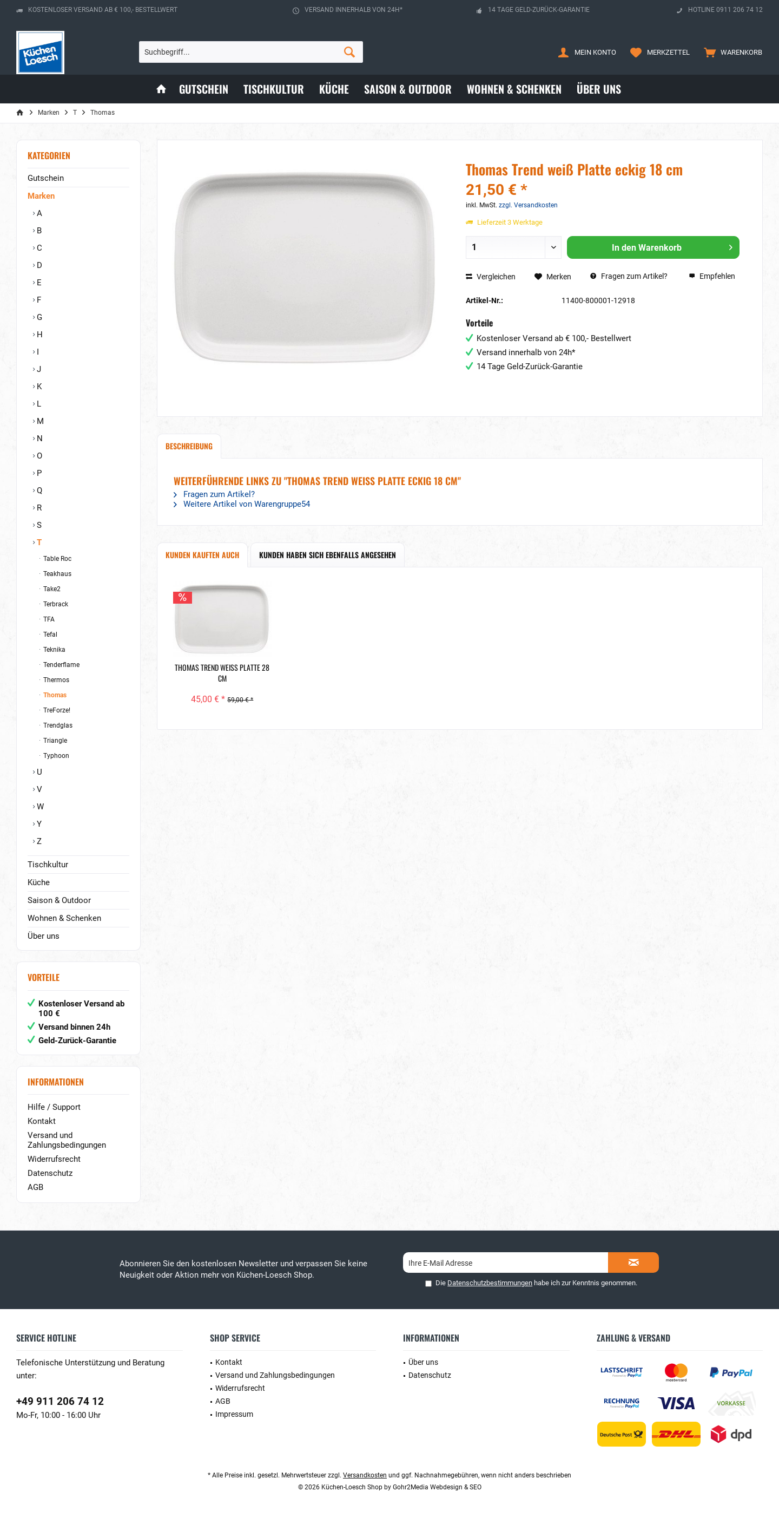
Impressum (234, 1414)
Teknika (53, 649)
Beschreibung (189, 446)
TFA (48, 619)
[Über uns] (599, 89)
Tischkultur (48, 864)
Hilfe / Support (54, 1107)
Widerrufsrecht (54, 1159)
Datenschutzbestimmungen (489, 1283)
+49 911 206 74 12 (60, 1401)
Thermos (55, 680)
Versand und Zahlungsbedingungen (67, 1140)
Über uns (44, 936)
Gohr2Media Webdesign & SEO (437, 1487)
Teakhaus (56, 574)
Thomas (54, 695)
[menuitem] (730, 52)
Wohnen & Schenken (64, 918)
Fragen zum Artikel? (629, 276)
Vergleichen (491, 276)
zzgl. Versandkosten (528, 205)
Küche (39, 882)
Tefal (49, 634)
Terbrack (55, 604)
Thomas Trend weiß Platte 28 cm (222, 673)
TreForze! (56, 710)
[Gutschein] (203, 89)
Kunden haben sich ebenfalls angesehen (327, 554)
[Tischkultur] (274, 89)
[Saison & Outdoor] (408, 89)
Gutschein (46, 178)
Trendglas (57, 725)
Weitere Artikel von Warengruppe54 (242, 504)
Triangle (54, 740)
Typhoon (55, 756)
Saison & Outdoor (59, 900)
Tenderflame (61, 665)
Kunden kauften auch (202, 554)
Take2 (51, 589)
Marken (41, 196)
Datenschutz (50, 1173)
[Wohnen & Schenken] (514, 89)
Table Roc (56, 558)
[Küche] (334, 89)
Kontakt (42, 1121)
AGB (35, 1187)
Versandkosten (365, 1475)
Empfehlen (712, 276)
